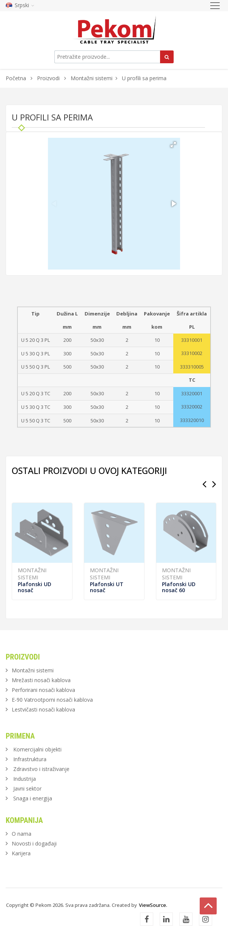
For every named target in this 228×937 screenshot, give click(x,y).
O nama (21, 833)
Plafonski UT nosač (106, 587)
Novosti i (34, 843)
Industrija (24, 778)
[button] (173, 145)
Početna (16, 78)
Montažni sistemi (91, 78)
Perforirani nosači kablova (43, 689)
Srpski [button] (20, 5)
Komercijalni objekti (37, 749)
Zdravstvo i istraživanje (41, 768)
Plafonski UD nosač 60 (179, 587)
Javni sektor (27, 788)
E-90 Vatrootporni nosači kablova (52, 699)
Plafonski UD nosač (34, 587)
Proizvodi (49, 78)
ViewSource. (153, 905)
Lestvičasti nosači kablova (43, 709)
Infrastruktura (29, 759)
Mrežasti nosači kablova (41, 680)
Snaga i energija (32, 798)
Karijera (21, 853)
